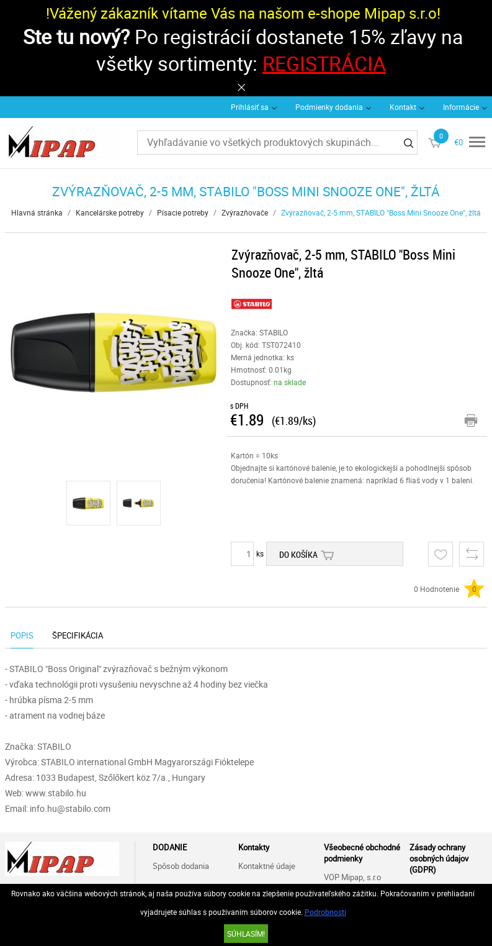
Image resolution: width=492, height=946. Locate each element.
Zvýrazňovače (244, 212)
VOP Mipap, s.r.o (352, 877)
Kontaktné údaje (266, 865)
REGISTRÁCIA (324, 63)
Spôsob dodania (181, 865)
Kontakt (403, 107)
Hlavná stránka (37, 212)
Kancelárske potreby (110, 212)
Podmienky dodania (329, 107)
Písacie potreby (182, 212)
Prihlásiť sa (250, 107)
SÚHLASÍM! (246, 934)
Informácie (461, 107)
